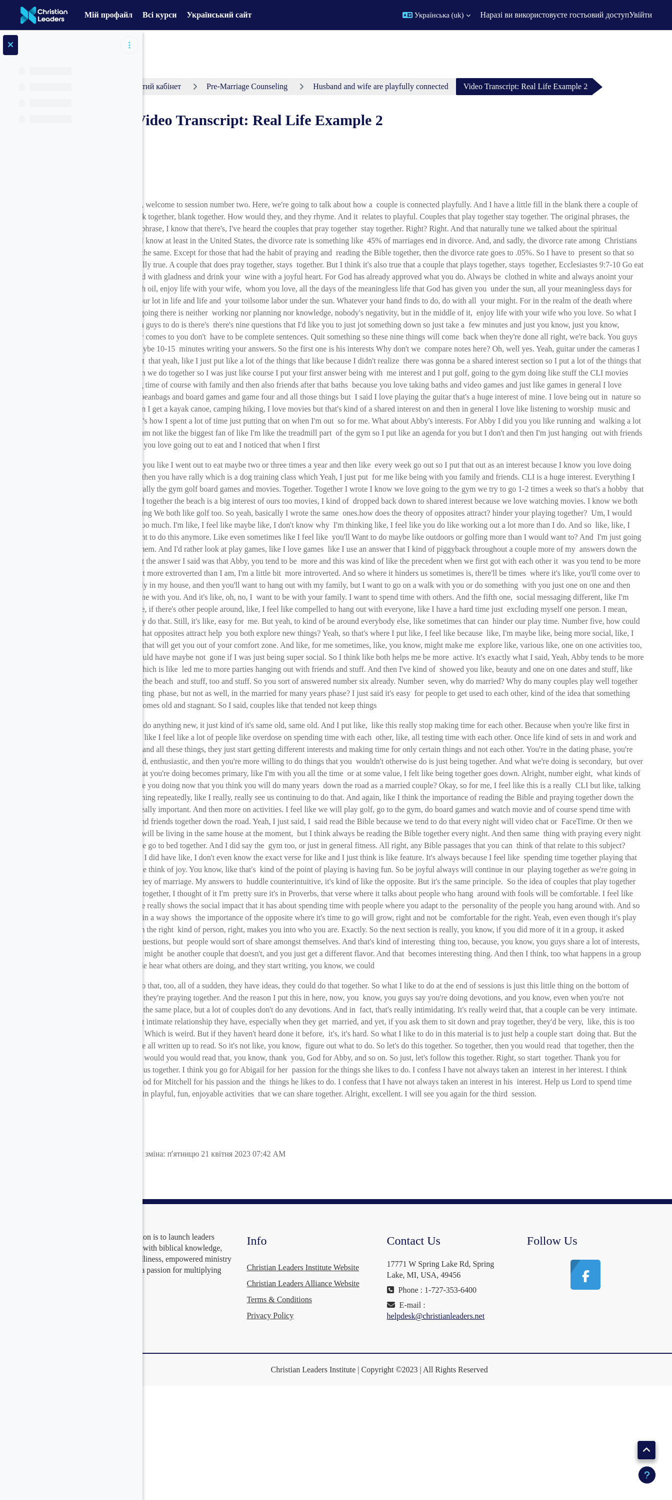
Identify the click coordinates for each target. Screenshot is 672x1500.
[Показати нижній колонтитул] (647, 1475)
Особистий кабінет (205, 86)
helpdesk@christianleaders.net (468, 1400)
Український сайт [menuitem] (219, 15)
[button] (436, 15)
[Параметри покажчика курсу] (129, 45)
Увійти (640, 15)
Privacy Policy (318, 1431)
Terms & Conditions (327, 1415)
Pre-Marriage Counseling (303, 86)
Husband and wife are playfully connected (437, 86)
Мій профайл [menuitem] (108, 15)
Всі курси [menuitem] (159, 15)
